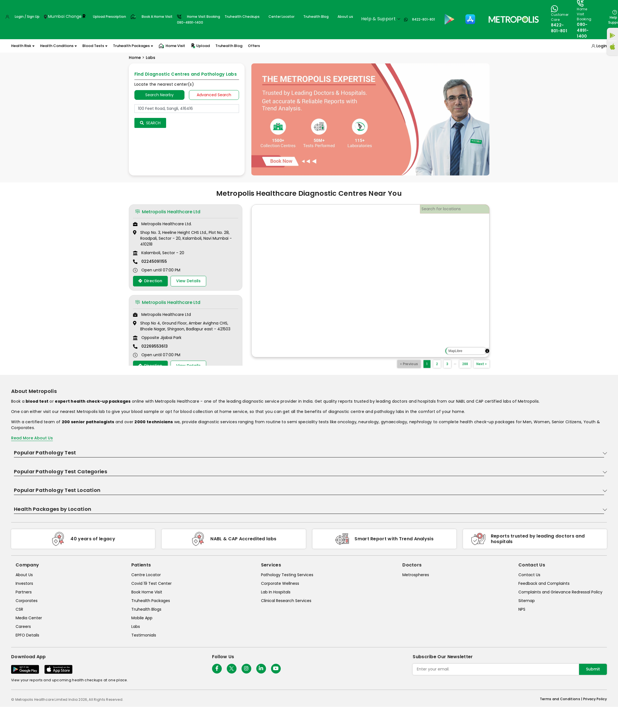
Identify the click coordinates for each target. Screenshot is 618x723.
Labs (150, 57)
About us (345, 16)
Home (135, 57)
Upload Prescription (109, 16)
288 (465, 363)
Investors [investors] (24, 583)
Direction (150, 281)
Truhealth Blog (316, 16)
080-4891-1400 (583, 30)
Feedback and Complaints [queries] (544, 583)
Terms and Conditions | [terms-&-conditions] (561, 699)
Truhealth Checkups (242, 16)
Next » (481, 363)
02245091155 (154, 261)
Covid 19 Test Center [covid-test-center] (151, 583)
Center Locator (281, 16)
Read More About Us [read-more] (32, 438)
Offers (254, 45)
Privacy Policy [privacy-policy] (595, 699)
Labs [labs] (135, 626)
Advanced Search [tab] (214, 95)
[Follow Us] (217, 669)
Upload (200, 46)
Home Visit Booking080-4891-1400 (198, 19)
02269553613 (154, 346)
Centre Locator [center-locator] (146, 575)
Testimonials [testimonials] (143, 635)
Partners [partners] (24, 592)
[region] (370, 281)
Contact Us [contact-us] (529, 575)
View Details (188, 281)
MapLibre (455, 351)
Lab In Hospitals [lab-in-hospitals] (275, 592)
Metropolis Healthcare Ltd (167, 212)
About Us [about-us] (24, 575)
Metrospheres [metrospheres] (415, 575)
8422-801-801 (423, 19)
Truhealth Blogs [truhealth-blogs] (146, 609)
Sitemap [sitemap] (526, 600)
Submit (593, 669)
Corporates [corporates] (27, 600)
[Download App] (25, 669)
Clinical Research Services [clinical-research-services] (286, 600)
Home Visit (172, 46)
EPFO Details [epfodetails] (27, 635)
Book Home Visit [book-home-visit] (146, 592)
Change (74, 16)
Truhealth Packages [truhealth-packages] (150, 600)
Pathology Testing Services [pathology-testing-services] (287, 575)
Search (150, 123)
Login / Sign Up (27, 16)
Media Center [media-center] (29, 618)
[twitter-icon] (232, 669)
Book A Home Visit (157, 16)
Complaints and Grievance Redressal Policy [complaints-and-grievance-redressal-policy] (560, 592)
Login (601, 46)
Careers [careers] (23, 626)
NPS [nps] (521, 609)
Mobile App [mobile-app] (141, 618)
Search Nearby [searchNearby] (159, 95)
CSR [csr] (19, 609)
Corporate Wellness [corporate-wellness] (280, 583)
